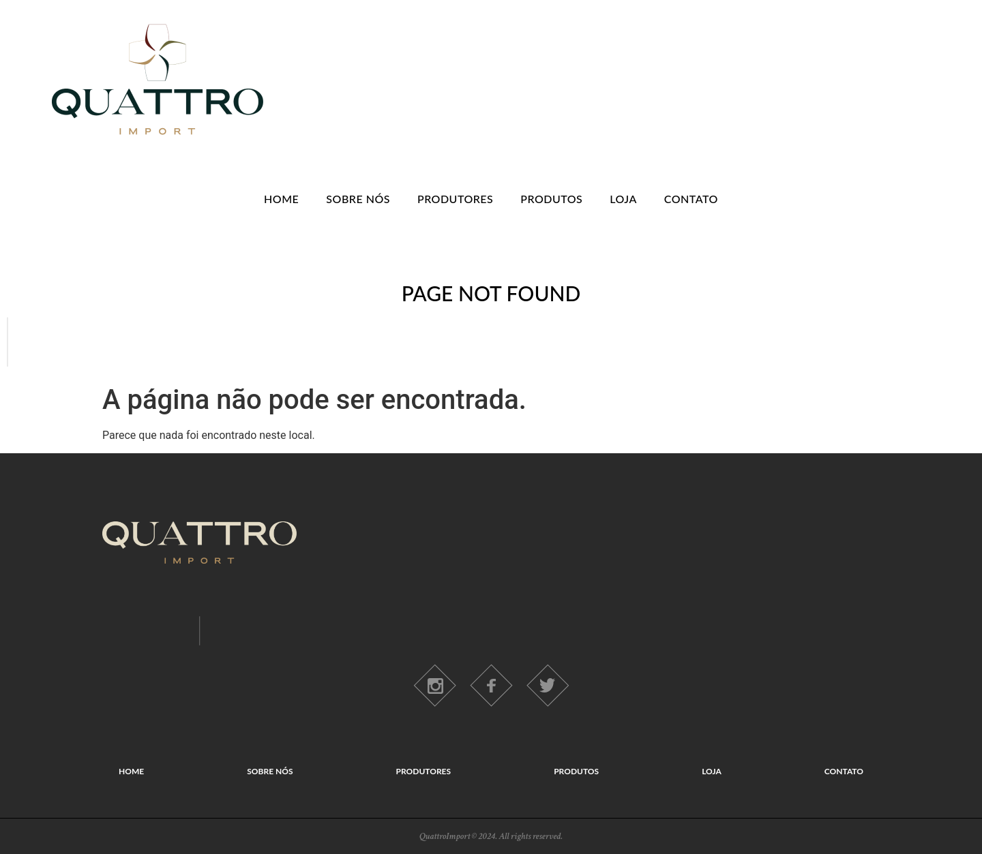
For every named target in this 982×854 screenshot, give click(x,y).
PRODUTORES (455, 198)
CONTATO (691, 198)
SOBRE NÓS (358, 198)
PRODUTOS (551, 198)
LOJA (623, 198)
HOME (281, 198)
